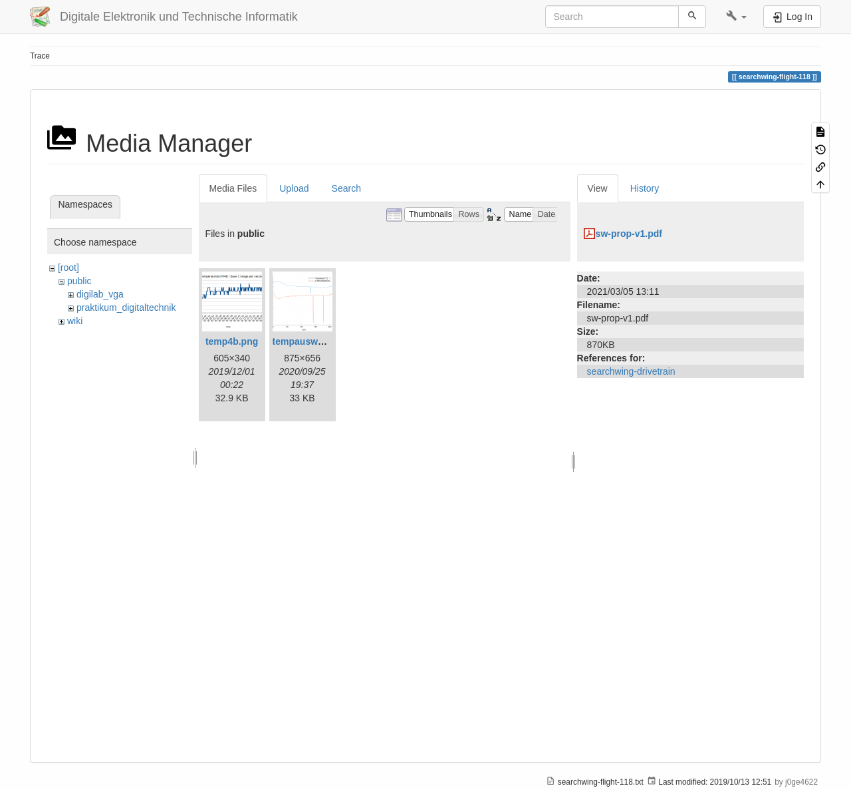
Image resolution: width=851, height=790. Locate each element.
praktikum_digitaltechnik (126, 307)
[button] (736, 16)
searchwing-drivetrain (631, 371)
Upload (293, 188)
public (79, 281)
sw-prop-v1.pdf (629, 233)
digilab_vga (100, 294)
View (598, 188)
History (645, 188)
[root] (68, 267)
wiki (74, 320)
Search (346, 188)
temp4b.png (231, 341)
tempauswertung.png (320, 341)
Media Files (233, 188)
